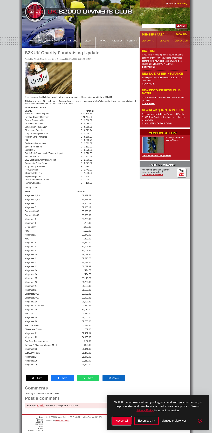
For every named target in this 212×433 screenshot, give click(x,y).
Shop (41, 427)
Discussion (181, 41)
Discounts (148, 41)
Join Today (181, 4)
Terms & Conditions (35, 430)
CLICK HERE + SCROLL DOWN (157, 123)
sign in (40, 405)
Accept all (122, 420)
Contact (132, 41)
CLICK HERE (148, 84)
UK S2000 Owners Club (84, 12)
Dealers (164, 41)
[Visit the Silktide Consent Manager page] (200, 421)
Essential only (146, 420)
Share (37, 378)
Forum (102, 41)
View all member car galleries (156, 155)
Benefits (40, 421)
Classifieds (59, 41)
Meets (88, 41)
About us (117, 41)
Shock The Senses (62, 421)
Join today (44, 41)
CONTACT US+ (149, 67)
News (29, 41)
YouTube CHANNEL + (152, 174)
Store (73, 41)
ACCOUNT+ (181, 34)
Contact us (39, 423)
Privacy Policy (145, 410)
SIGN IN (170, 4)
